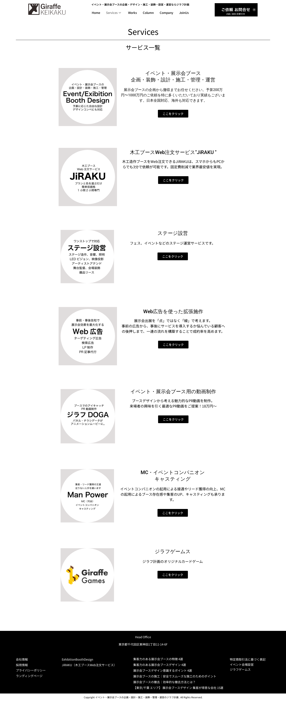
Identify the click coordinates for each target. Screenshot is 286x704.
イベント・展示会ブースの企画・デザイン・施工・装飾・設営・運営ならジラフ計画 (140, 4)
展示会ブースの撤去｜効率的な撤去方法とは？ (164, 682)
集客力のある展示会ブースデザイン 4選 (159, 665)
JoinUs (184, 13)
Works (132, 13)
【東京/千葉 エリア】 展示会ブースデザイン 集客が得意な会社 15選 (178, 688)
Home (96, 13)
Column (148, 13)
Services (113, 13)
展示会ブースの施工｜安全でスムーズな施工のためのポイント (174, 676)
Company (166, 13)
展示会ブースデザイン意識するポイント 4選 (162, 670)
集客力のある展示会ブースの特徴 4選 (158, 659)
